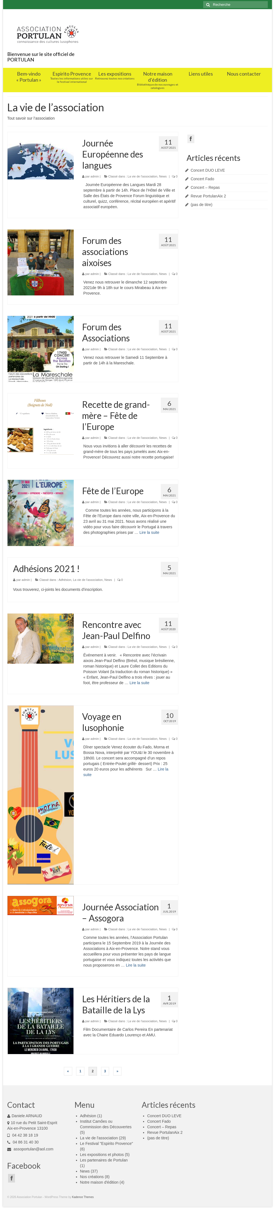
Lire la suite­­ (149, 532)
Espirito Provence (71, 77)
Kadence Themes (83, 1197)
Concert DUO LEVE (208, 170)
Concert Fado (202, 179)
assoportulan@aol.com (30, 1149)
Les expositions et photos (102, 1154)
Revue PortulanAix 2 (208, 196)
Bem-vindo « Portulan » (28, 77)
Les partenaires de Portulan (104, 1160)
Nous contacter (244, 74)
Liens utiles (201, 74)
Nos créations (92, 1176)
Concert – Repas (205, 187)
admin (95, 176)
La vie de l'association (142, 176)
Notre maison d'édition (99, 1182)
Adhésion (64, 579)
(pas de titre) (202, 204)
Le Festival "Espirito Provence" (106, 1143)
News (163, 176)
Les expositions (114, 75)
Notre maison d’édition (157, 80)
